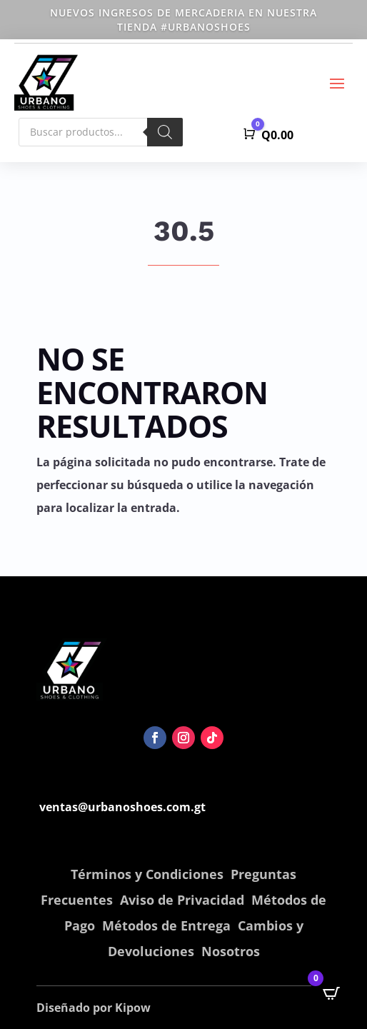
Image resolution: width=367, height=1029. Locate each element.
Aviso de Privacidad (182, 899)
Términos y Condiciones (147, 874)
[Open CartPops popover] (331, 993)
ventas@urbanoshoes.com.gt (122, 807)
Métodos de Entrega (166, 925)
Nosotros (230, 951)
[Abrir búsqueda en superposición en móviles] (101, 132)
